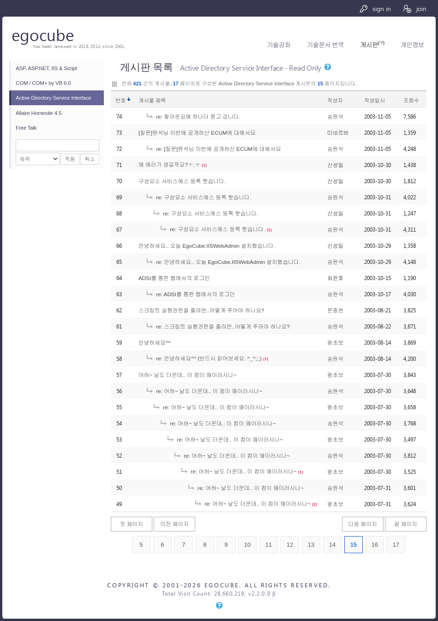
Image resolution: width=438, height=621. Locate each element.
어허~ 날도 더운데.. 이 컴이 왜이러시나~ (187, 375)
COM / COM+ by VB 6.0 (43, 83)
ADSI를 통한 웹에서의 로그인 (174, 278)
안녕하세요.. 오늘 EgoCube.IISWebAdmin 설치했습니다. (206, 246)
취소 (89, 159)
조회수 (411, 100)
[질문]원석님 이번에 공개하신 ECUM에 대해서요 (197, 133)
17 (396, 544)
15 (353, 544)
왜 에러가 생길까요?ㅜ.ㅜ (169, 164)
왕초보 (335, 343)
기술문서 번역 (325, 45)
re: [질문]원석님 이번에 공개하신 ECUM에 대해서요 (213, 149)
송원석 (335, 116)
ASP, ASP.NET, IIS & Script (46, 68)
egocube (43, 34)
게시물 (152, 100)
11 (268, 544)
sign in (375, 8)
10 (247, 544)
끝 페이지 (405, 524)
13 (311, 544)
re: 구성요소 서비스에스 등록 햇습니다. (198, 197)
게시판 (372, 45)
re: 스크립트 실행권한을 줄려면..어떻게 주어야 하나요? (217, 326)
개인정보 (412, 45)
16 (375, 544)
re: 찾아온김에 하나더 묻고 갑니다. (192, 116)
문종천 (335, 310)
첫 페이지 (131, 524)
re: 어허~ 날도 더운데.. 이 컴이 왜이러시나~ (203, 391)
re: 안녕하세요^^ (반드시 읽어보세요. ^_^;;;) (203, 358)
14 (332, 544)
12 (290, 544)
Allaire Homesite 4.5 (38, 113)
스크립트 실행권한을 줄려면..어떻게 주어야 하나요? (201, 310)
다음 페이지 (362, 524)
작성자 (335, 100)
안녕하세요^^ (154, 343)
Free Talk (26, 128)
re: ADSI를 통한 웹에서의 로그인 (190, 294)
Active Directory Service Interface (53, 98)
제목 (161, 100)
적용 (70, 159)
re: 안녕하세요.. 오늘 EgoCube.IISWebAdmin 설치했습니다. (222, 262)
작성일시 (374, 100)
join (414, 8)
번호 (120, 100)
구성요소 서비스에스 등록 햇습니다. (182, 181)
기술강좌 (279, 45)
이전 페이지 (174, 524)
